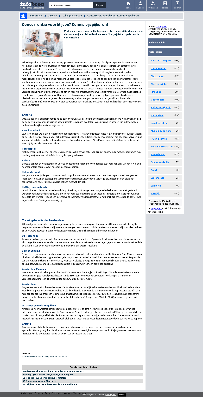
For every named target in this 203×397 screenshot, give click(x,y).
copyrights (156, 208)
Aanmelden (153, 8)
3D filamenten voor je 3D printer (40, 381)
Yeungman (161, 26)
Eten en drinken (159, 84)
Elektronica (157, 76)
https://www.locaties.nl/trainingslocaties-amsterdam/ (45, 357)
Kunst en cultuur (159, 123)
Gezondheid (157, 99)
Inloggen (140, 8)
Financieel (156, 92)
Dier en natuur (158, 68)
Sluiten (122, 394)
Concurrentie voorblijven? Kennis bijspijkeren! (113, 15)
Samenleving (158, 154)
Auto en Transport (161, 60)
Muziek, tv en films (161, 131)
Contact (177, 8)
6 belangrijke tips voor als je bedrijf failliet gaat (48, 374)
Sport (154, 170)
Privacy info (111, 394)
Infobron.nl (36, 15)
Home (128, 8)
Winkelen (156, 185)
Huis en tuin (157, 115)
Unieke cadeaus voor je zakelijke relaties (44, 378)
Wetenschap (158, 178)
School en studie (160, 162)
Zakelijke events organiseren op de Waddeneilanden (50, 384)
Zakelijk (52, 15)
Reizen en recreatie (162, 146)
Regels (165, 8)
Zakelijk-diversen (72, 15)
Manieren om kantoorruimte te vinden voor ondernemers (53, 371)
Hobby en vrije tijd (161, 107)
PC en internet (159, 138)
